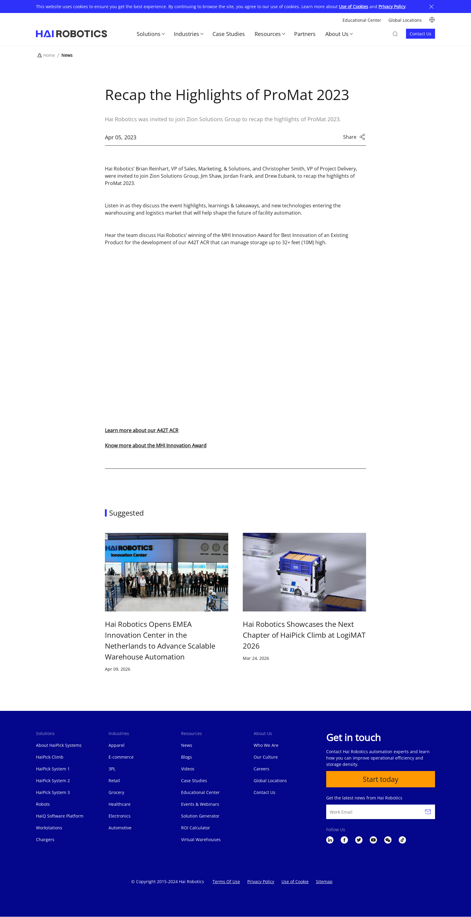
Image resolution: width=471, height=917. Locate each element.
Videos (187, 769)
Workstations (49, 828)
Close (431, 6)
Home (49, 55)
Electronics (120, 816)
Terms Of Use (226, 881)
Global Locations (405, 20)
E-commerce (121, 757)
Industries (186, 34)
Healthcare (120, 804)
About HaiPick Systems (59, 745)
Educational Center (362, 20)
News (67, 55)
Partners (305, 34)
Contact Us (420, 34)
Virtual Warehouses (201, 839)
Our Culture (266, 757)
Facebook (344, 840)
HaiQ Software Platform (59, 816)
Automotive (120, 828)
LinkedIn (329, 840)
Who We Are (266, 745)
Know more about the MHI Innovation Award (155, 445)
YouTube (373, 840)
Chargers (45, 839)
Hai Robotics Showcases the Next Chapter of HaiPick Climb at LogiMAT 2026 (304, 635)
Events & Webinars (200, 804)
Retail (114, 780)
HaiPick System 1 (53, 769)
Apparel (117, 745)
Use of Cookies (353, 6)
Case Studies (229, 34)
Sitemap (324, 881)
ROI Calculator (195, 828)
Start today (380, 779)
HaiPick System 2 (53, 780)
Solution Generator (200, 816)
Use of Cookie (295, 881)
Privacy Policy (391, 6)
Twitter (358, 840)
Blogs (186, 757)
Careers (261, 769)
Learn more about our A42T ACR (141, 430)
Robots (43, 804)
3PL (112, 769)
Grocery (116, 792)
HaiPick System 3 (53, 792)
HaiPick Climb (49, 757)
